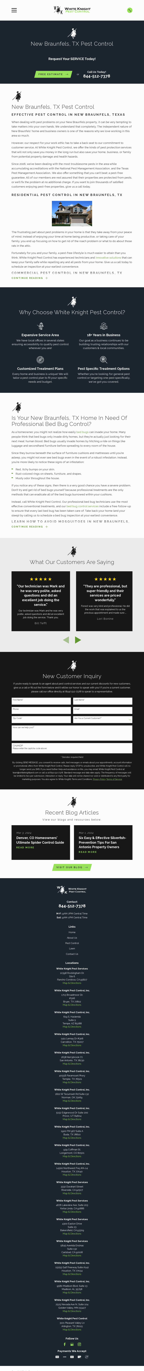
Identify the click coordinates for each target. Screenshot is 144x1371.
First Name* (18, 702)
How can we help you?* (23, 730)
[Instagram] (79, 1347)
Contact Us (72, 956)
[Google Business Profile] (72, 1347)
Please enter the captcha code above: (30, 751)
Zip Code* (17, 720)
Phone (16, 711)
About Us (72, 940)
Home (72, 935)
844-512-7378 (97, 76)
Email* (77, 711)
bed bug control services (82, 507)
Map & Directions (72, 985)
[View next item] (78, 642)
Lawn (72, 951)
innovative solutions (108, 257)
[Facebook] (64, 1347)
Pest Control (72, 945)
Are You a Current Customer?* (88, 720)
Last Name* (79, 702)
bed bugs (82, 433)
